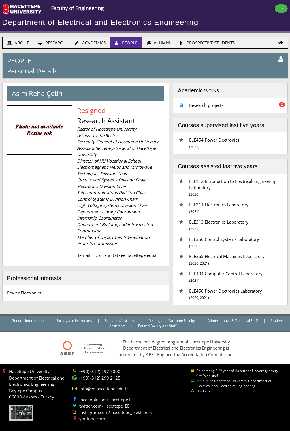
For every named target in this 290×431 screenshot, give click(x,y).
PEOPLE (126, 43)
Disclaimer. (205, 391)
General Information (28, 320)
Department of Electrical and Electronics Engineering (100, 22)
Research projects (206, 105)
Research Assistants (121, 320)
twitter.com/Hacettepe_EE (104, 406)
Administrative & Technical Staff (233, 320)
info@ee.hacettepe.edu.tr (103, 388)
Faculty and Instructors (74, 320)
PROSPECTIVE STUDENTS (207, 43)
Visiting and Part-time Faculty (172, 320)
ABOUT (18, 43)
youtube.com (92, 418)
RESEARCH (52, 43)
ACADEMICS (90, 43)
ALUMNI (158, 43)
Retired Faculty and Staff (157, 325)
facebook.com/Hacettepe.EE (106, 399)
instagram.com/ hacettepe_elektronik (115, 412)
